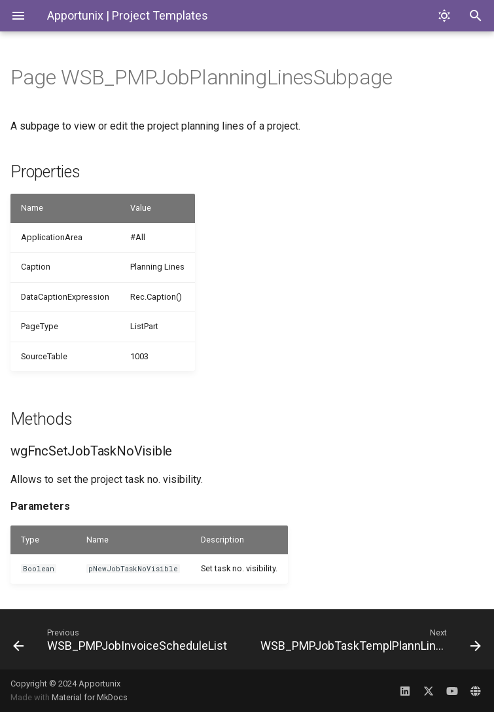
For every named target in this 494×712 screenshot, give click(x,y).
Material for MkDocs (90, 697)
